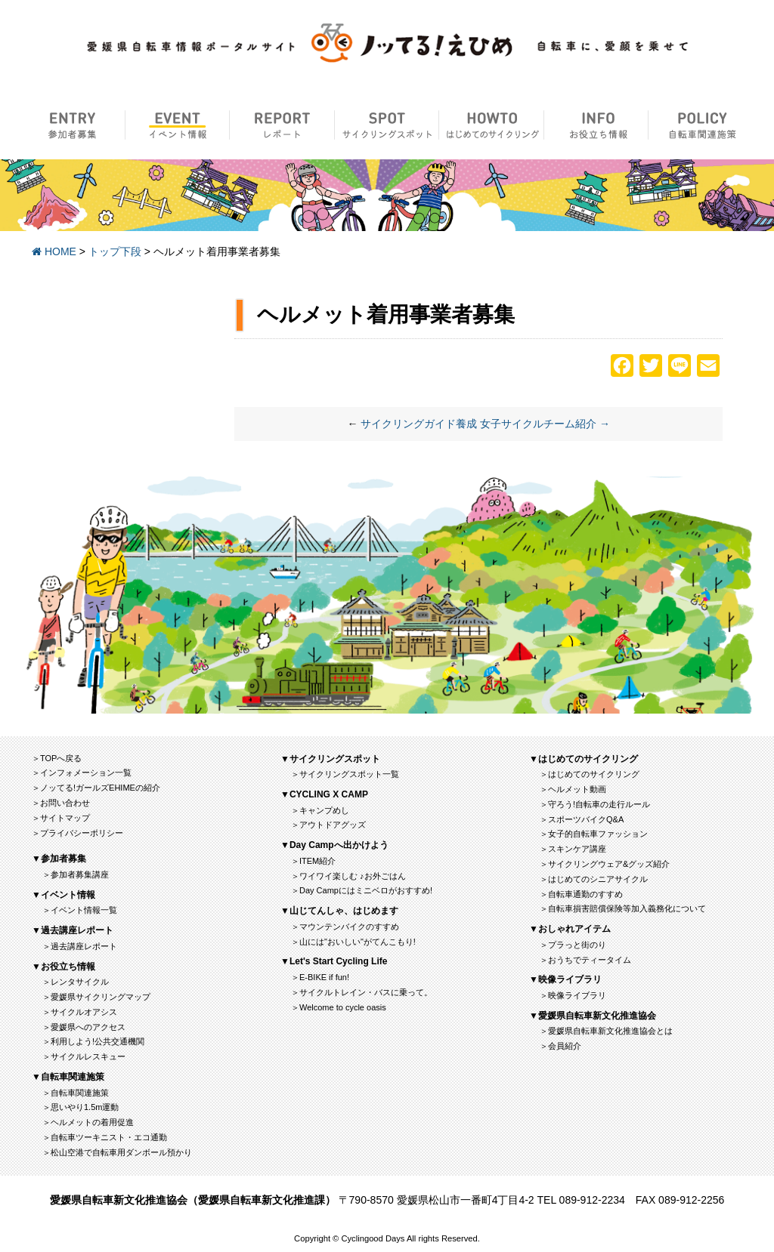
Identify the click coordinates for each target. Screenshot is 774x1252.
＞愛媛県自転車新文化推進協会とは (606, 1030)
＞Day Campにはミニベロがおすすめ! (361, 890)
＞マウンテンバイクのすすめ (345, 926)
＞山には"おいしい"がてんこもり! (353, 941)
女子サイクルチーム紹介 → (545, 424)
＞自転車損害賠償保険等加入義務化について (623, 908)
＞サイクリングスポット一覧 (345, 774)
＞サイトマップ (61, 817)
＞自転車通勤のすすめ (581, 894)
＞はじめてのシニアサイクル (594, 878)
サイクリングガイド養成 (419, 424)
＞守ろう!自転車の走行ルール (595, 804)
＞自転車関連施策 (75, 1092)
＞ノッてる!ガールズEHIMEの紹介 (96, 787)
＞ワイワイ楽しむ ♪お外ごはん (348, 875)
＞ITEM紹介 (313, 860)
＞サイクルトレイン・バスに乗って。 (361, 992)
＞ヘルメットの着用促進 (88, 1122)
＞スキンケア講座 (573, 848)
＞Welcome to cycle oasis (338, 1007)
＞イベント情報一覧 (79, 909)
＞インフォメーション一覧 (82, 772)
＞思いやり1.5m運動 (80, 1107)
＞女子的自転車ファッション (594, 833)
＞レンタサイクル (75, 981)
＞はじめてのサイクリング (589, 774)
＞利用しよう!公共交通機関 (93, 1041)
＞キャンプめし (320, 810)
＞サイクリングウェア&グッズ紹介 (605, 863)
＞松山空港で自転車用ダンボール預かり (117, 1152)
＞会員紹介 (560, 1045)
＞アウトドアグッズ (328, 824)
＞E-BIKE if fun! (320, 977)
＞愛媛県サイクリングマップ (96, 996)
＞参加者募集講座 (75, 874)
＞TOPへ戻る (57, 758)
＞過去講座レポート (79, 946)
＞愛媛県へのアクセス (83, 1027)
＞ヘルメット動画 (573, 789)
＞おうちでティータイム (585, 959)
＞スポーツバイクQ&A (582, 819)
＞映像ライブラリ (573, 995)
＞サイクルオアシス (79, 1011)
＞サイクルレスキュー (83, 1056)
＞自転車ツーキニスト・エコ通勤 (104, 1137)
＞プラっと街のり (573, 944)
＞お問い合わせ (61, 802)
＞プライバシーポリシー (77, 832)
